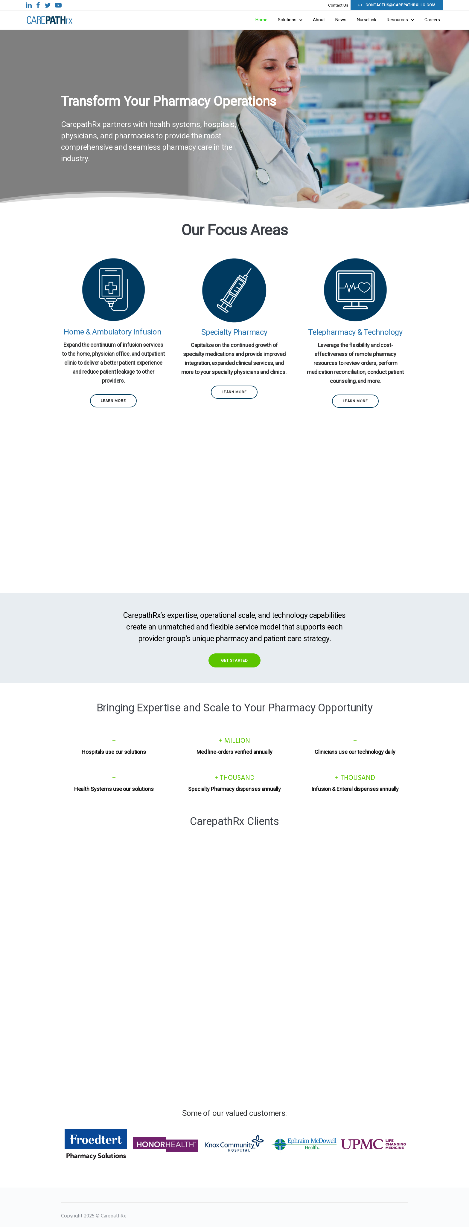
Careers (397, 20)
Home (226, 20)
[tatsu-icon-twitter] (83, 5)
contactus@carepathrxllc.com (362, 5)
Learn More (113, 403)
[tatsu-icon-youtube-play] (93, 5)
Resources (362, 20)
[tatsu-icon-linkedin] (64, 5)
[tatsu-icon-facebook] (73, 5)
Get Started (234, 662)
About (284, 20)
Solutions (252, 20)
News (305, 20)
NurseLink (331, 20)
